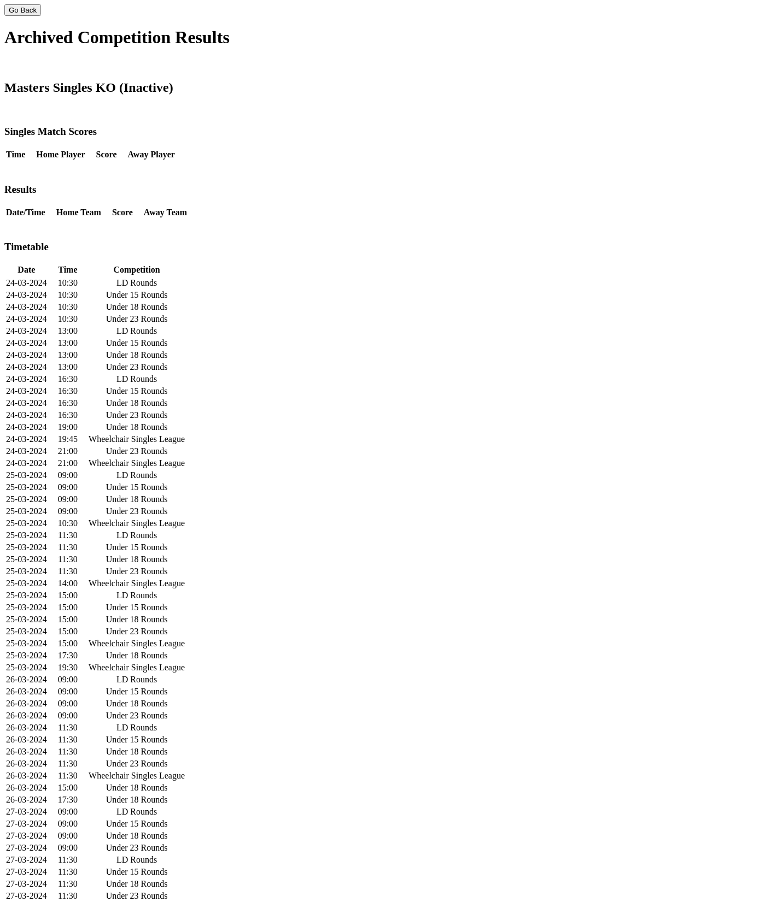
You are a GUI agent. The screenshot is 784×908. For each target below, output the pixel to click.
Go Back (23, 10)
